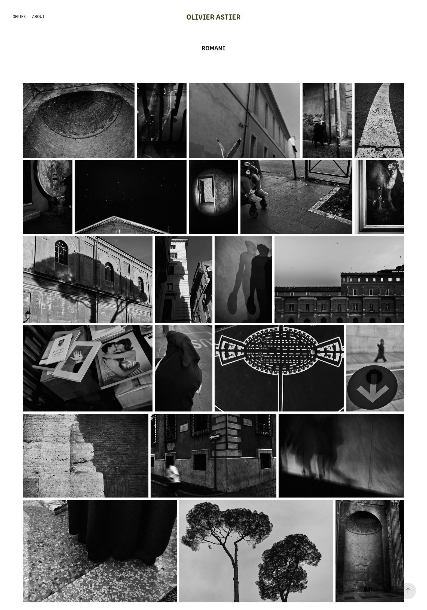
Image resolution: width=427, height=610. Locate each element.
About (38, 16)
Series (19, 16)
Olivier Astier (213, 16)
